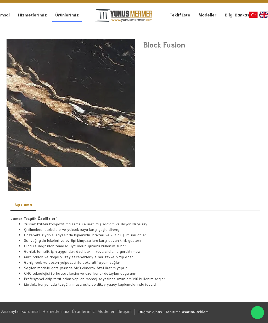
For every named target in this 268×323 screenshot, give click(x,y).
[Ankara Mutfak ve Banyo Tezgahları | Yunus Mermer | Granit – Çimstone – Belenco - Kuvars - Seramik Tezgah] (123, 15)
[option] (71, 103)
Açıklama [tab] (23, 204)
